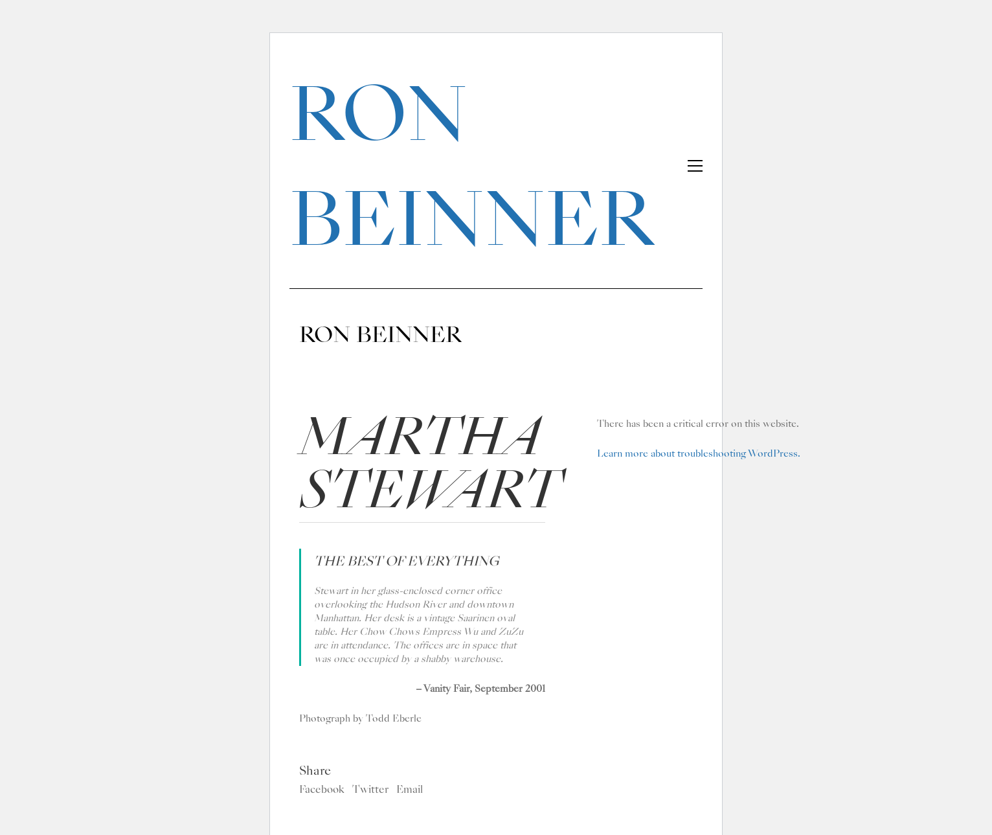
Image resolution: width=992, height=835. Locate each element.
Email (409, 789)
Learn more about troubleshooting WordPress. (698, 453)
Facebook (321, 789)
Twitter (370, 789)
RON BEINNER (471, 167)
